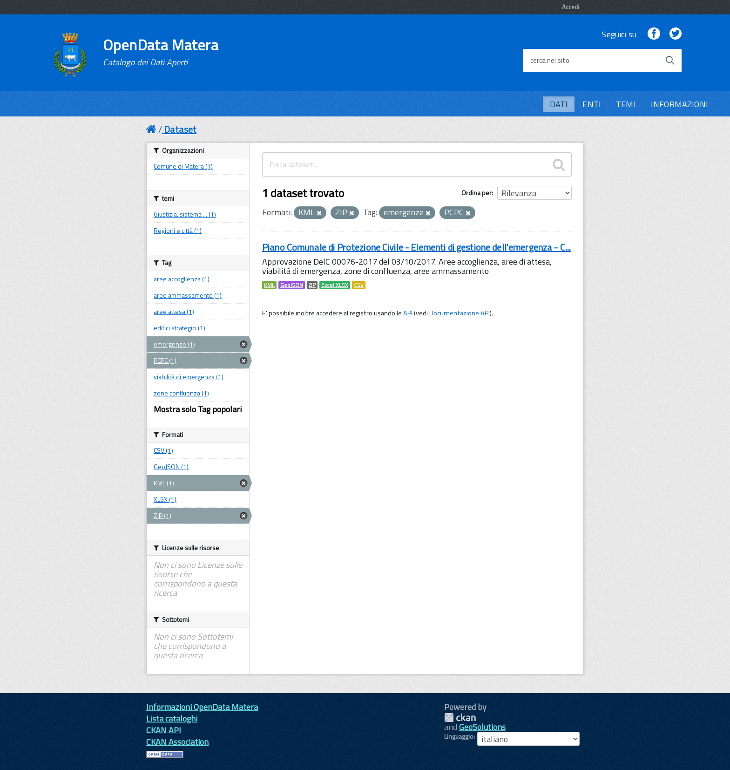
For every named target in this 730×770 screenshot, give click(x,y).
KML (269, 285)
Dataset (180, 129)
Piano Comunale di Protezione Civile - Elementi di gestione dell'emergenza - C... (416, 247)
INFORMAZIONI (679, 104)
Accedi (570, 7)
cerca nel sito (549, 60)
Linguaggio (458, 736)
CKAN (460, 717)
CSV (359, 285)
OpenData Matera (160, 52)
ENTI (591, 104)
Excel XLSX (334, 285)
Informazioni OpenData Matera (202, 707)
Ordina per (476, 193)
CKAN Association (177, 742)
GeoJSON (291, 285)
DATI (559, 104)
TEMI (626, 104)
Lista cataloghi (171, 718)
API (407, 313)
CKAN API (163, 730)
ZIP (312, 285)
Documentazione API (459, 313)
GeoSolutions (482, 727)
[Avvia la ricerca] (670, 60)
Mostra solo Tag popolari (198, 409)
